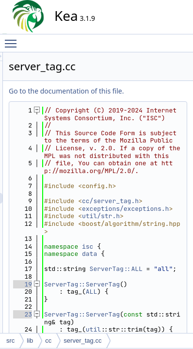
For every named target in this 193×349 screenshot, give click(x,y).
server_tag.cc (82, 340)
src (10, 340)
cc (48, 340)
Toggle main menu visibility (13, 39)
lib (30, 340)
